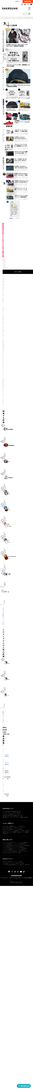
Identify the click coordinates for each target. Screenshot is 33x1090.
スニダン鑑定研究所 (6, 811)
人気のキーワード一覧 (22, 851)
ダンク (3, 36)
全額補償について (17, 830)
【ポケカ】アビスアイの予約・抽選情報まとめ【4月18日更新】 (18, 65)
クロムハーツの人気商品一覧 (19, 849)
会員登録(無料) (27, 1)
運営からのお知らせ (26, 830)
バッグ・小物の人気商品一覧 (8, 845)
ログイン (17, 1)
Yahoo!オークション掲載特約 (23, 832)
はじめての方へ (6, 826)
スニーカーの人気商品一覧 (22, 842)
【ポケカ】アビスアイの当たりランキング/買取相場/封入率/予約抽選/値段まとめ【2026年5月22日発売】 (24, 121)
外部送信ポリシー (6, 817)
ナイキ (3, 32)
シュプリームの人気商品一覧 (8, 848)
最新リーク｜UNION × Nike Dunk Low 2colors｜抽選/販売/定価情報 (18, 85)
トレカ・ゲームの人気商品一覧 (19, 844)
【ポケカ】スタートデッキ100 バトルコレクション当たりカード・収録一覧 (24, 110)
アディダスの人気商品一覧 (8, 849)
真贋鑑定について (13, 826)
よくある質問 (19, 829)
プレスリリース (20, 814)
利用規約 (4, 832)
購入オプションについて (19, 827)
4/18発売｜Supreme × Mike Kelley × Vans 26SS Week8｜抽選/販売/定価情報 (17, 45)
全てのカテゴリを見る (7, 852)
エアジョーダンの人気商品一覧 (18, 846)
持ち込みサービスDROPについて (9, 829)
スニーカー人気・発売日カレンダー (9, 842)
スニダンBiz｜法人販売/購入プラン (9, 814)
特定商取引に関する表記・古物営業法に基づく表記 (13, 815)
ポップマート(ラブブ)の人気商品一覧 (10, 851)
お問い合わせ (5, 833)
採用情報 (26, 817)
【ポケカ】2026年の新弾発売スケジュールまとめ (12, 98)
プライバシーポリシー (14, 817)
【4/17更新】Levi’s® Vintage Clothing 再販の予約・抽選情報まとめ (11, 110)
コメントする (17, 271)
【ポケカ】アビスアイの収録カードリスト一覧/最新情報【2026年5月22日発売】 (24, 98)
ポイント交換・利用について (8, 827)
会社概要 (21, 817)
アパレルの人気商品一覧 (7, 844)
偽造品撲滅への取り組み (16, 811)
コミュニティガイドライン (3, 284)
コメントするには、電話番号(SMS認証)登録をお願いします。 (4, 240)
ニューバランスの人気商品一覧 (21, 848)
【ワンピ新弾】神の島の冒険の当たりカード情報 (12, 864)
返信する (8, 180)
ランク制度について (21, 826)
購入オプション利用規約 (11, 832)
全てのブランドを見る (16, 852)
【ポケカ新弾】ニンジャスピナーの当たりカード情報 (13, 863)
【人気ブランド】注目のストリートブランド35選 (12, 861)
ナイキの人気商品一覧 (7, 846)
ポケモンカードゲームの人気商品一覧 (22, 845)
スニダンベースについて (7, 812)
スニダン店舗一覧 (16, 812)
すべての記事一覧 (26, 864)
